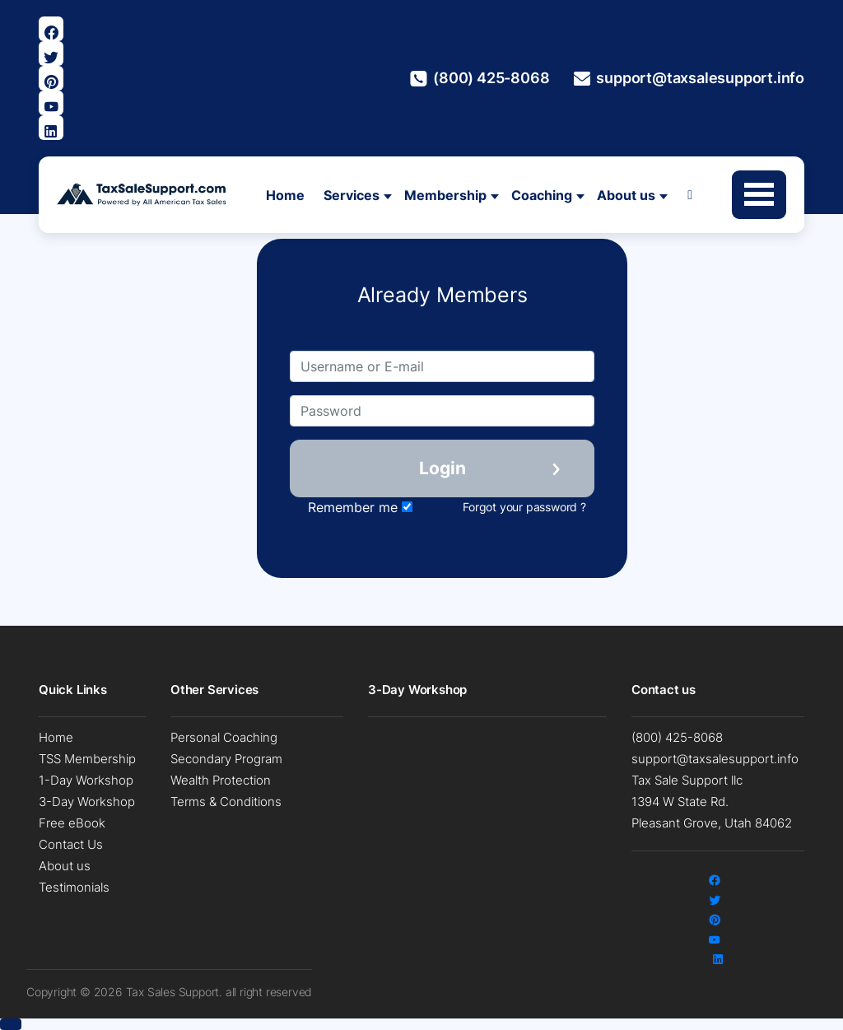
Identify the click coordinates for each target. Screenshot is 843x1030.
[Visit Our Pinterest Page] (51, 78)
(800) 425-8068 (479, 78)
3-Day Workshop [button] (417, 689)
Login (442, 468)
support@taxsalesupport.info (689, 78)
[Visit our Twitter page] (51, 53)
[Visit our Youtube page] (51, 103)
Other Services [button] (214, 689)
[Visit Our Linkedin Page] (51, 127)
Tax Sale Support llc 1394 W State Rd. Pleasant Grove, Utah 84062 (711, 801)
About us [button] (626, 195)
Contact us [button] (665, 689)
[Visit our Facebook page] (51, 28)
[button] (10, 1024)
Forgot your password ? (524, 507)
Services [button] (352, 195)
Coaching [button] (541, 195)
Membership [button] (445, 195)
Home (285, 195)
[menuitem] (92, 737)
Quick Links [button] (73, 689)
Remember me (360, 507)
